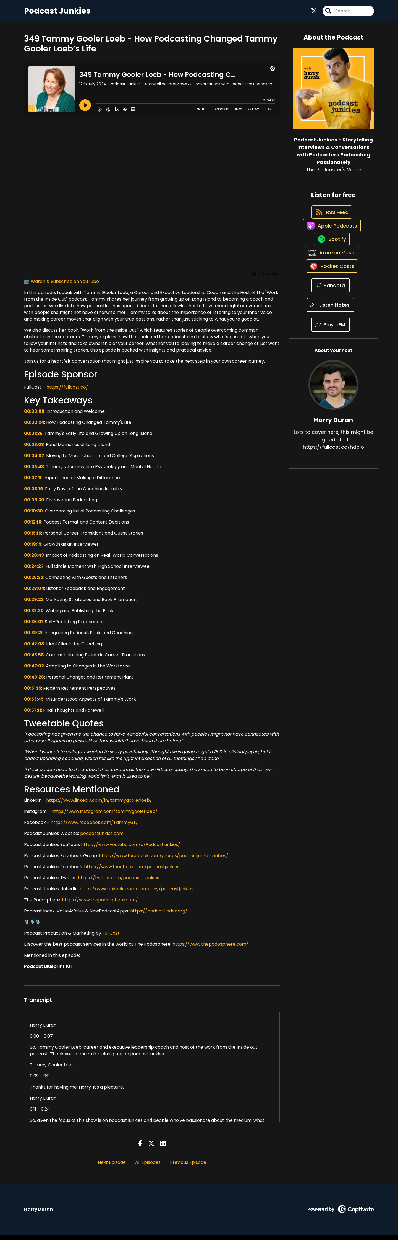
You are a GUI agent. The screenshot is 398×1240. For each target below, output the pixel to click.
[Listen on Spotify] (330, 263)
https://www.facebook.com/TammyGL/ (94, 827)
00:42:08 (34, 649)
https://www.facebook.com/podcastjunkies (131, 872)
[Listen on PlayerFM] (330, 361)
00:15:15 (32, 538)
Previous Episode (188, 1167)
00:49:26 (34, 682)
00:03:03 (34, 450)
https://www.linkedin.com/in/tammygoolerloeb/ (99, 805)
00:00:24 (34, 427)
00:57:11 (32, 715)
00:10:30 (33, 516)
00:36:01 (33, 627)
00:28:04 (34, 594)
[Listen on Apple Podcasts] (330, 243)
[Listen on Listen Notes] (330, 342)
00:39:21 (33, 638)
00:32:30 (34, 616)
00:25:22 (33, 582)
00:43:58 (34, 660)
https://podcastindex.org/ (158, 916)
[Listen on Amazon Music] (330, 282)
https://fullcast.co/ (66, 393)
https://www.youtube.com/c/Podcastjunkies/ (130, 850)
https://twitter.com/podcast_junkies (118, 883)
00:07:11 (32, 483)
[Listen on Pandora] (330, 322)
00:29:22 (34, 605)
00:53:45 (34, 704)
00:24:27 (34, 571)
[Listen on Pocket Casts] (330, 302)
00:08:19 (33, 494)
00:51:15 (32, 693)
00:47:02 (34, 671)
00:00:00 (34, 416)
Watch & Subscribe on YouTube (65, 286)
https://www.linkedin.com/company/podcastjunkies (136, 894)
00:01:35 (33, 438)
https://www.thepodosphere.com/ (100, 905)
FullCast (111, 938)
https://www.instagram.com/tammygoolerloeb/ (104, 816)
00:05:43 (34, 472)
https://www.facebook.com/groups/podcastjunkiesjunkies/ (163, 861)
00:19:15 (32, 549)
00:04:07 (34, 461)
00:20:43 (34, 560)
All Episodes (148, 1167)
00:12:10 (32, 527)
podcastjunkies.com (102, 839)
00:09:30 (34, 505)
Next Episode (112, 1167)
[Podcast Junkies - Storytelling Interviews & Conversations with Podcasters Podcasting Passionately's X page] (314, 13)
